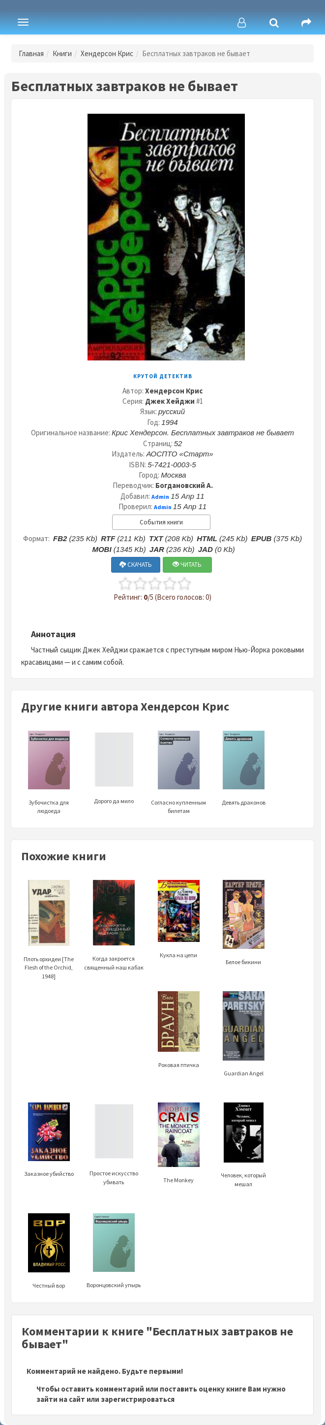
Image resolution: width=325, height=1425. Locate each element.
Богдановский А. (184, 485)
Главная (31, 53)
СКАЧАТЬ (135, 564)
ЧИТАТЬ (187, 564)
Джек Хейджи (170, 401)
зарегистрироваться (138, 1399)
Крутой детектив (162, 376)
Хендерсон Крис (107, 53)
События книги (161, 522)
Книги (62, 53)
